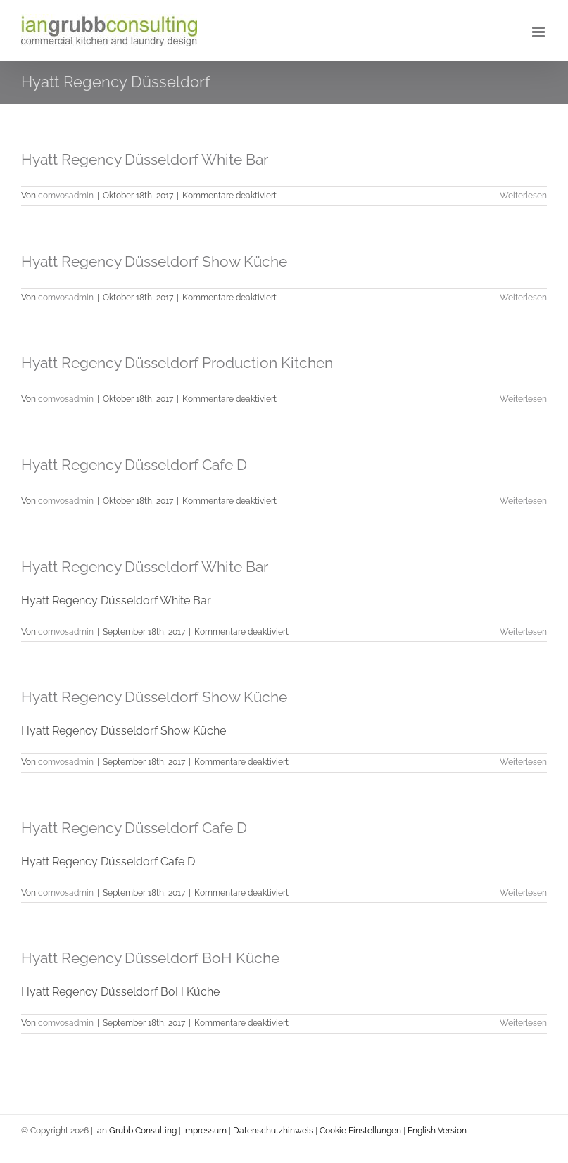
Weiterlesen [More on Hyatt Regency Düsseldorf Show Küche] (523, 298)
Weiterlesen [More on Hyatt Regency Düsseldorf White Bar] (523, 196)
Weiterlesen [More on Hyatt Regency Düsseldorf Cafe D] (523, 501)
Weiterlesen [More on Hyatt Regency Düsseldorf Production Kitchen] (523, 399)
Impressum (205, 1131)
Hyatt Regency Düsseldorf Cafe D (134, 828)
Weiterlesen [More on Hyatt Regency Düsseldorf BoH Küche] (523, 1023)
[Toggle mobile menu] (539, 32)
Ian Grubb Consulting (135, 1131)
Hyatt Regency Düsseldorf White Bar (144, 567)
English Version (437, 1131)
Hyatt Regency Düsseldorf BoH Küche (150, 958)
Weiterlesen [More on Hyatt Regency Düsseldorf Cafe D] (523, 893)
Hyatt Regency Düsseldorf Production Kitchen (177, 362)
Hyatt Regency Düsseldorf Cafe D (134, 465)
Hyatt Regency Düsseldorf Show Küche (154, 261)
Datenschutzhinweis (273, 1131)
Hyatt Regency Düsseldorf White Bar (144, 159)
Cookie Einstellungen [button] (360, 1131)
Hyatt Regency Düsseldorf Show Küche (154, 697)
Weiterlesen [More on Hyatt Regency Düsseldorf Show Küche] (523, 762)
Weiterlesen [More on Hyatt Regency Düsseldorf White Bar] (523, 632)
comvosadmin (66, 196)
